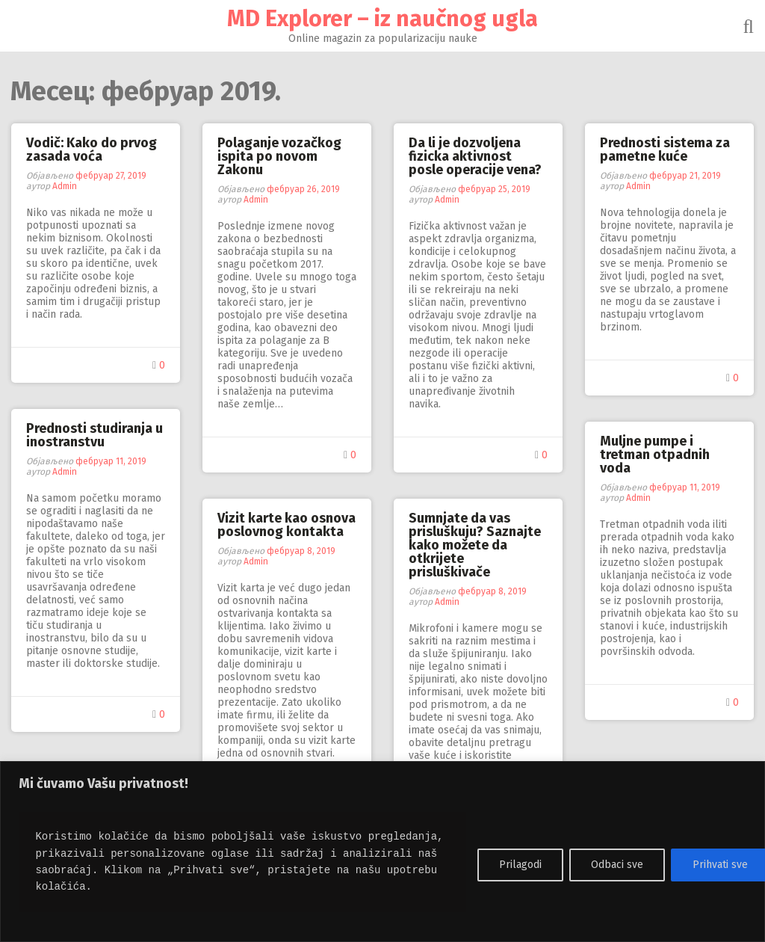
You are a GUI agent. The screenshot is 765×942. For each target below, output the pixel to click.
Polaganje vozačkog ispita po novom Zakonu (279, 156)
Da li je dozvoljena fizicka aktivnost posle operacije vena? (475, 156)
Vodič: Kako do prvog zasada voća (91, 149)
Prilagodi (520, 864)
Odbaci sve (617, 864)
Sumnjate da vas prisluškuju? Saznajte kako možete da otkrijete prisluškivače (475, 545)
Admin (64, 186)
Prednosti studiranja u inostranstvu (94, 435)
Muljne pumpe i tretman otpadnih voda (655, 454)
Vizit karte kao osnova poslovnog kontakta (286, 525)
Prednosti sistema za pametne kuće (665, 149)
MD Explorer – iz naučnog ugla (382, 18)
